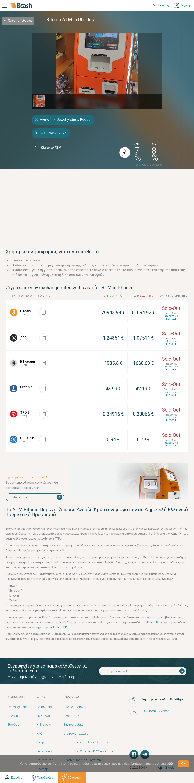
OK (183, 764)
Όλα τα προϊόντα (75, 707)
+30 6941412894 (53, 133)
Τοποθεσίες (45, 707)
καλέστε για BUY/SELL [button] (171, 317)
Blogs (40, 742)
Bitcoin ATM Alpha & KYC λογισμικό (86, 742)
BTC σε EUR (151, 622)
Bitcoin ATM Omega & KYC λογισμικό (88, 751)
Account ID (15, 716)
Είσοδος (13, 725)
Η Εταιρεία (44, 725)
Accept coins (72, 716)
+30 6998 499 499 (155, 711)
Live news (43, 716)
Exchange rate (17, 707)
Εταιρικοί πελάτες (75, 733)
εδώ (170, 764)
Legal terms (44, 751)
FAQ (39, 733)
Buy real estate (73, 725)
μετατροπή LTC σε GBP (52, 627)
